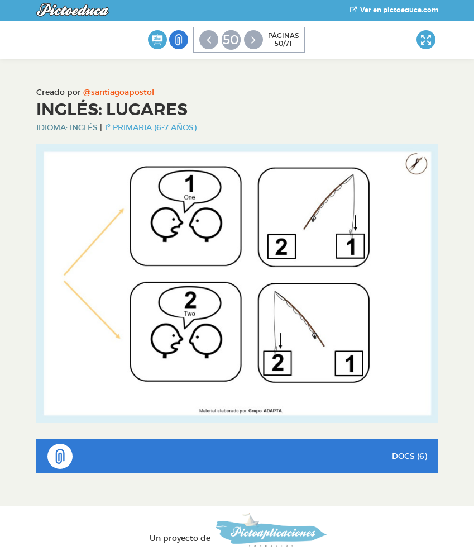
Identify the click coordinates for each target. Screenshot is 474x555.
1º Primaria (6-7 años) (150, 127)
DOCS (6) (237, 456)
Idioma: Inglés (67, 127)
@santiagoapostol (118, 92)
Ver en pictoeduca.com (394, 10)
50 (231, 40)
